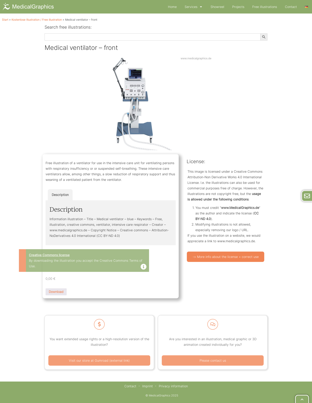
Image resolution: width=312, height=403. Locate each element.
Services (194, 6)
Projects (238, 7)
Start (5, 19)
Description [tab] (60, 195)
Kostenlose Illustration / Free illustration (37, 19)
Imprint (147, 386)
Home (172, 7)
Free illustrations (264, 7)
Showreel (217, 7)
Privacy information (173, 386)
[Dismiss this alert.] (82, 267)
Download (56, 292)
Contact (291, 7)
